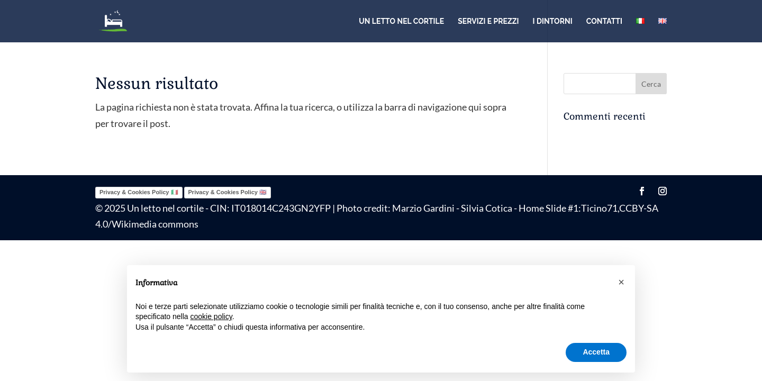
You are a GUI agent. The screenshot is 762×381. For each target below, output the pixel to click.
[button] (621, 282)
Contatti (604, 21)
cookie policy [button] (211, 316)
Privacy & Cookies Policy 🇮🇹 (138, 192)
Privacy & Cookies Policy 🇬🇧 (227, 192)
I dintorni (553, 21)
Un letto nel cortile (401, 21)
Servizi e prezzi (488, 21)
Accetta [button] (596, 352)
